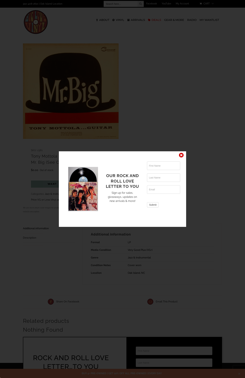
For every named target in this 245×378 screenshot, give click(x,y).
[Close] (181, 155)
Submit (153, 204)
